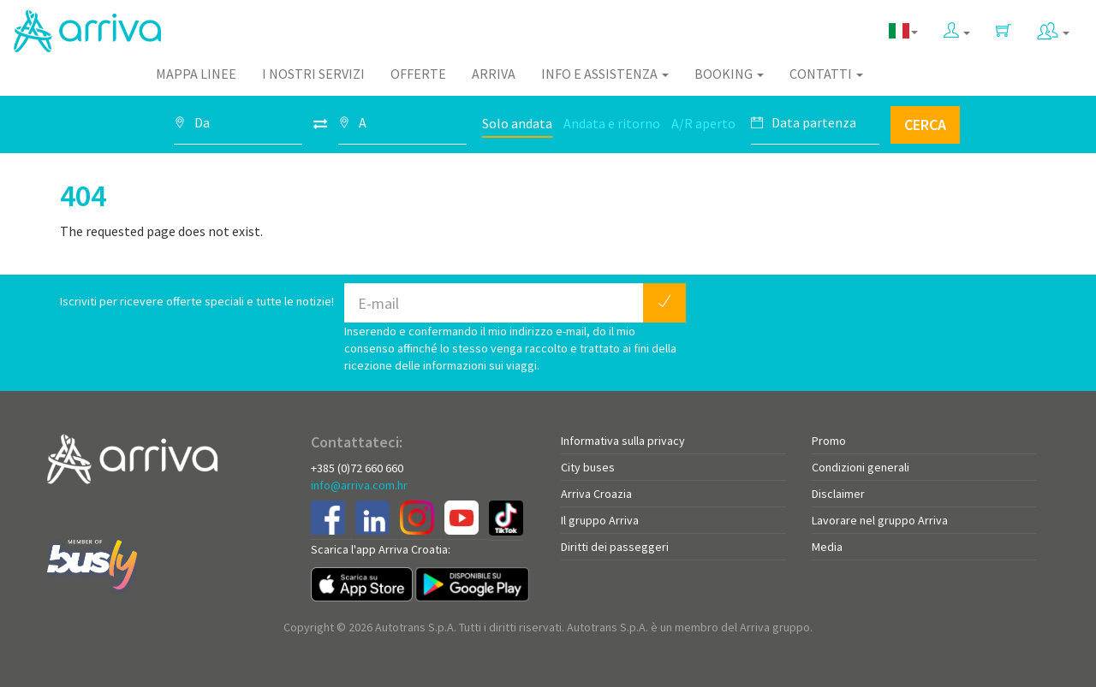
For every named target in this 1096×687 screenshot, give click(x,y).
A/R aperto (703, 123)
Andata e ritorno (611, 123)
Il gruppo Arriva (600, 520)
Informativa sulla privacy (623, 440)
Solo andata (517, 123)
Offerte (418, 73)
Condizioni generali (860, 467)
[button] (957, 27)
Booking (729, 73)
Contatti (826, 73)
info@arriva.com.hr (359, 485)
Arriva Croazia (596, 493)
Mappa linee (196, 73)
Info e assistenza (605, 73)
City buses (588, 467)
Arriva (493, 73)
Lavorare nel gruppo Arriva (880, 520)
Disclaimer (838, 493)
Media (827, 546)
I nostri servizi (313, 73)
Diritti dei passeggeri (615, 546)
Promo (829, 440)
